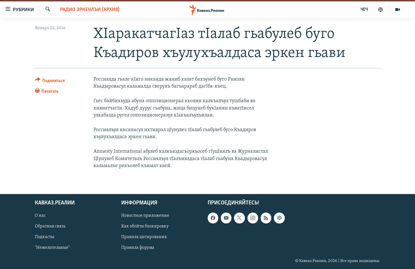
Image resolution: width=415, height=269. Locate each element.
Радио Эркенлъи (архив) (90, 9)
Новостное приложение (145, 215)
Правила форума (137, 247)
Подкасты (44, 237)
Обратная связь (50, 226)
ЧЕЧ (364, 9)
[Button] (50, 81)
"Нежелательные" (52, 247)
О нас (40, 215)
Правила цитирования (144, 237)
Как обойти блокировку (145, 226)
